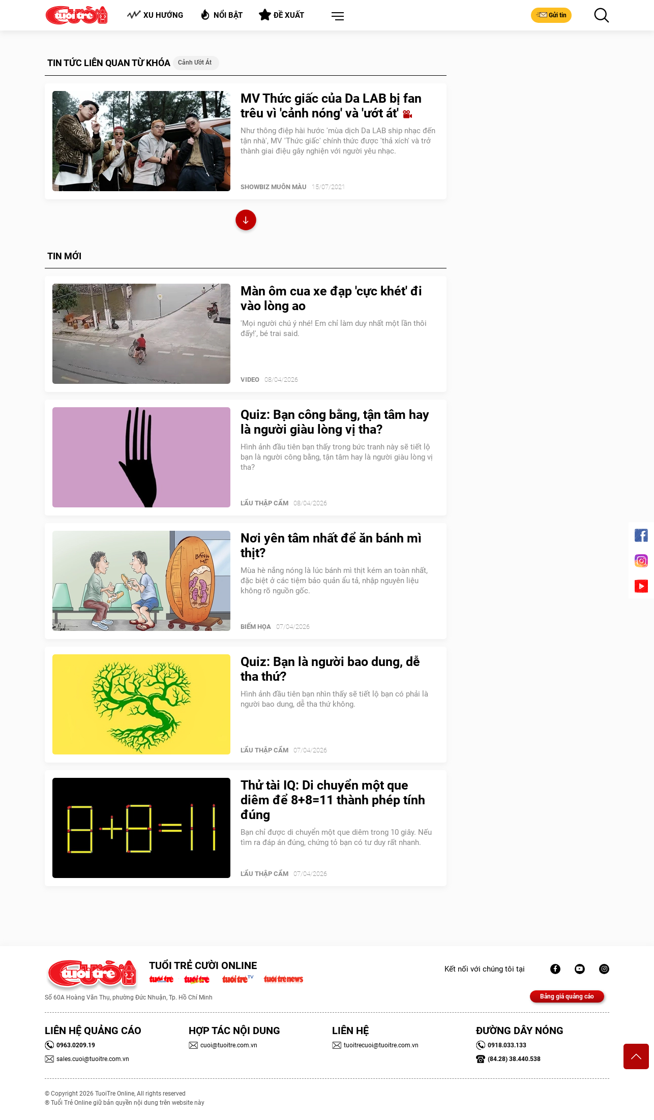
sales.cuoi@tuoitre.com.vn (87, 1059)
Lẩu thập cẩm (264, 503)
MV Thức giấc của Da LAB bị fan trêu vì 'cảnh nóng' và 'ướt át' (331, 105)
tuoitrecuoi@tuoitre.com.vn (375, 1045)
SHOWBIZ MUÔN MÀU (274, 187)
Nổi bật (221, 14)
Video (250, 379)
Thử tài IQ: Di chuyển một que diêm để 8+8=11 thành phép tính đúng (333, 800)
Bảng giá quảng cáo (567, 996)
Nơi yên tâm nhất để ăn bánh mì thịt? (331, 545)
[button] (336, 16)
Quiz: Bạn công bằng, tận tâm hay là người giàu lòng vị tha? (335, 422)
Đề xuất (281, 15)
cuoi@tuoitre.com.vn (223, 1045)
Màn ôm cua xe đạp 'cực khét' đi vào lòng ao (331, 298)
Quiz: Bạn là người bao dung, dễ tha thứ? (330, 669)
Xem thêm (246, 221)
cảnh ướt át (195, 62)
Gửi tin (551, 14)
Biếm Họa (256, 626)
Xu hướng (155, 15)
